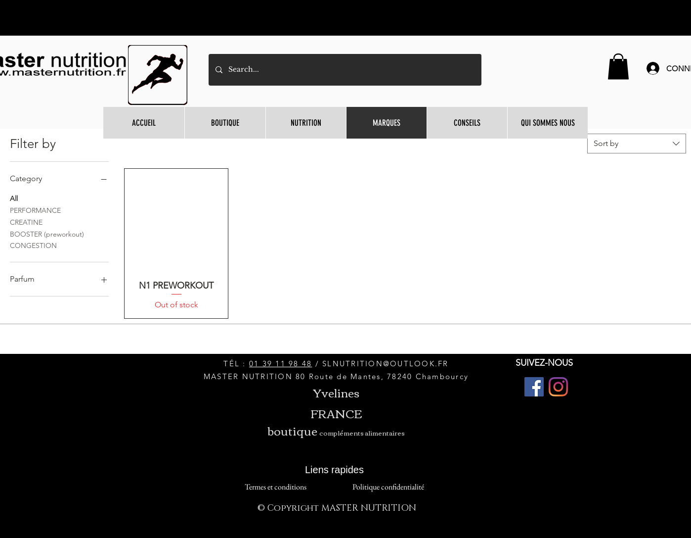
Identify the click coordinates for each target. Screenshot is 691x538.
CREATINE (26, 222)
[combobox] (636, 143)
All (14, 198)
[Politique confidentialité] (388, 487)
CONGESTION (33, 245)
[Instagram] (558, 386)
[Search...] (344, 70)
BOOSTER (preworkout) (47, 234)
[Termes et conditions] (275, 487)
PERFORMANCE (35, 210)
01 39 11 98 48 (280, 363)
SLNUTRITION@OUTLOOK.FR (385, 363)
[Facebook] (534, 386)
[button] (618, 66)
